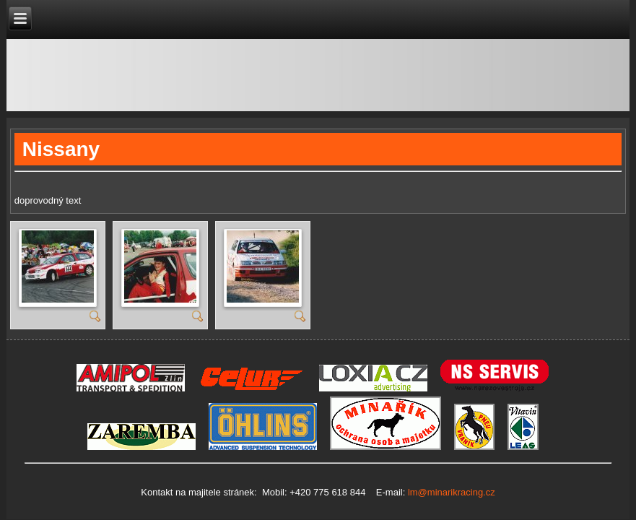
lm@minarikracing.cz (450, 492)
